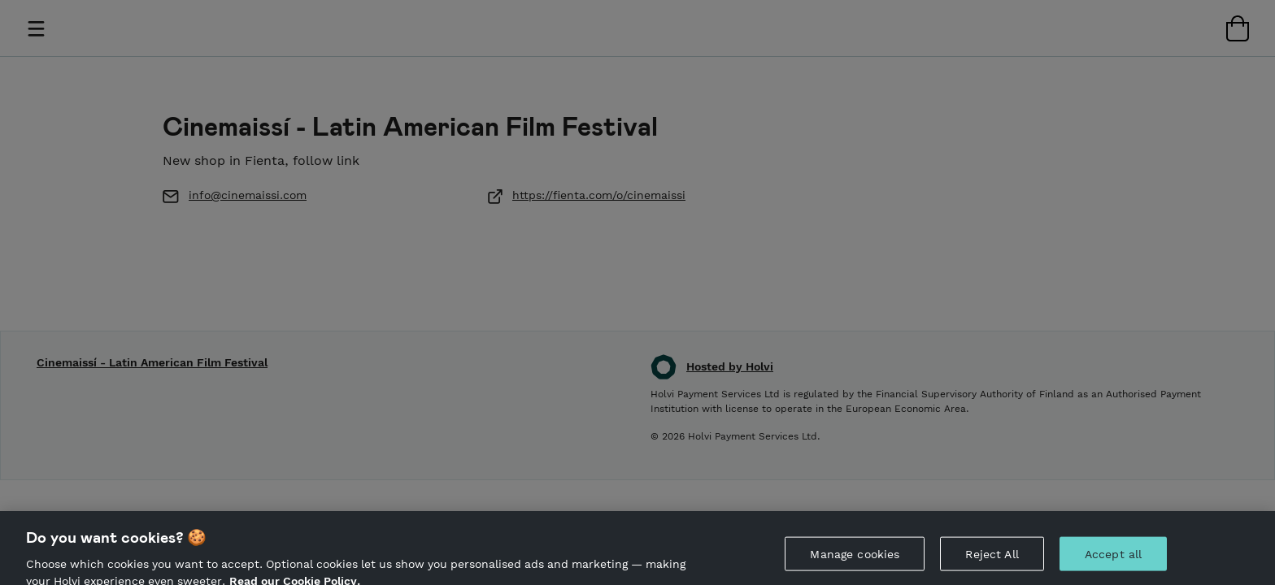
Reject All (991, 558)
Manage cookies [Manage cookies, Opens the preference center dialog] (854, 558)
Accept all (1113, 558)
